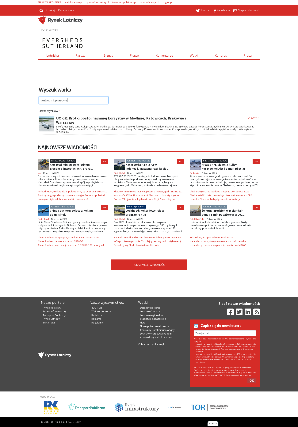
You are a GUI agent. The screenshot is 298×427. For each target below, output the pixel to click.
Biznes (108, 55)
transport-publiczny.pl (124, 2)
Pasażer (81, 55)
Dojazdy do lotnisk (150, 307)
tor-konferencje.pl (149, 2)
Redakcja (96, 315)
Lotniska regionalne (151, 315)
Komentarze (164, 55)
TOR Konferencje (101, 311)
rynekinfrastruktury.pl (97, 2)
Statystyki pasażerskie (153, 318)
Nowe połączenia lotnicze (154, 326)
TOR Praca (49, 322)
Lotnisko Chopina (150, 311)
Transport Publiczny (54, 315)
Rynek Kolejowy (52, 307)
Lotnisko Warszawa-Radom (156, 333)
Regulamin (97, 322)
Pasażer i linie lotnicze (138, 160)
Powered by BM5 (74, 422)
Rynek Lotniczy (51, 318)
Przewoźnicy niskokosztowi (156, 337)
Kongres (221, 55)
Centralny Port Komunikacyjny (157, 330)
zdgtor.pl (167, 2)
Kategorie (65, 10)
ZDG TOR (96, 307)
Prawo (134, 55)
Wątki (194, 55)
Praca (248, 55)
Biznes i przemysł (136, 206)
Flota (143, 322)
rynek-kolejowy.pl (73, 2)
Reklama (96, 318)
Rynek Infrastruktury (55, 311)
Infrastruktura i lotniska (63, 160)
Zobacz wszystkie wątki (151, 344)
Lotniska (52, 55)
